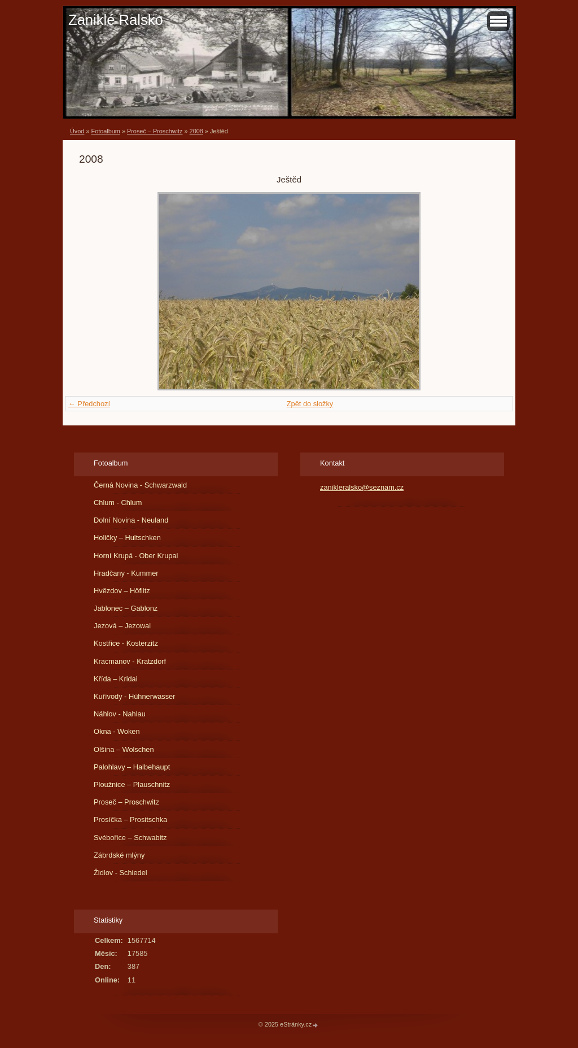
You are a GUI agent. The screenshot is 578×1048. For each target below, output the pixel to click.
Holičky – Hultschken (127, 537)
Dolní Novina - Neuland (131, 520)
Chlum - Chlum (118, 502)
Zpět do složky (310, 403)
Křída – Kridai (116, 679)
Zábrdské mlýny (119, 855)
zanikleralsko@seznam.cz (362, 487)
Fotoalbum (105, 131)
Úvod (77, 131)
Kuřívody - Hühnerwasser (134, 696)
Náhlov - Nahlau (120, 714)
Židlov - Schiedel (120, 872)
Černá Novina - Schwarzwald (140, 485)
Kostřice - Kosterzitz (126, 643)
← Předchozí (89, 403)
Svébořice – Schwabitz (130, 837)
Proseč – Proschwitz (155, 131)
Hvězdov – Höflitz (122, 590)
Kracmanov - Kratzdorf (130, 661)
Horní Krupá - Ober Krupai (136, 555)
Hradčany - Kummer (126, 573)
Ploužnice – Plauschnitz (132, 784)
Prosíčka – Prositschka (130, 819)
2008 (196, 131)
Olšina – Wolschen (124, 749)
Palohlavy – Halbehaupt (132, 767)
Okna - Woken (117, 731)
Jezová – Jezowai (122, 625)
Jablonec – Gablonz (125, 608)
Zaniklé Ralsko (115, 20)
